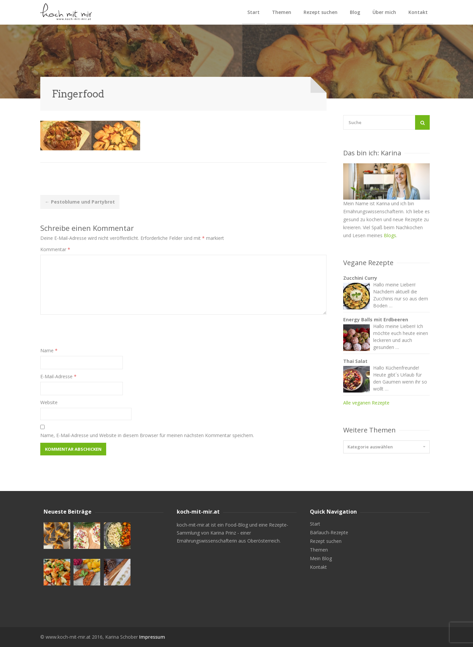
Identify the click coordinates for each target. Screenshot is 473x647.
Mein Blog (321, 559)
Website (49, 402)
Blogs (390, 235)
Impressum (152, 637)
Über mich (384, 12)
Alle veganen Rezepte (366, 403)
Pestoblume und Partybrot (80, 202)
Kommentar (55, 249)
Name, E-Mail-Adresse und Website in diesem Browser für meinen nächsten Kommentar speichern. (147, 435)
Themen (281, 12)
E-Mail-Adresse (58, 376)
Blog (355, 12)
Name (49, 350)
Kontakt (418, 12)
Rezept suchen (321, 12)
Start (253, 12)
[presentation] (90, 334)
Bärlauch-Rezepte (329, 533)
